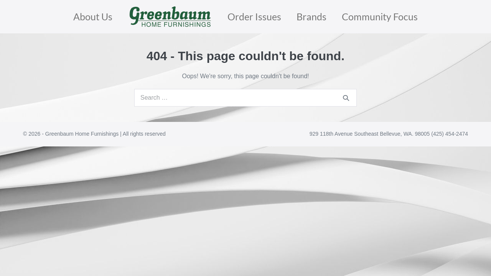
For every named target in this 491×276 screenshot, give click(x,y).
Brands (311, 16)
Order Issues (254, 16)
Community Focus (380, 16)
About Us (92, 16)
